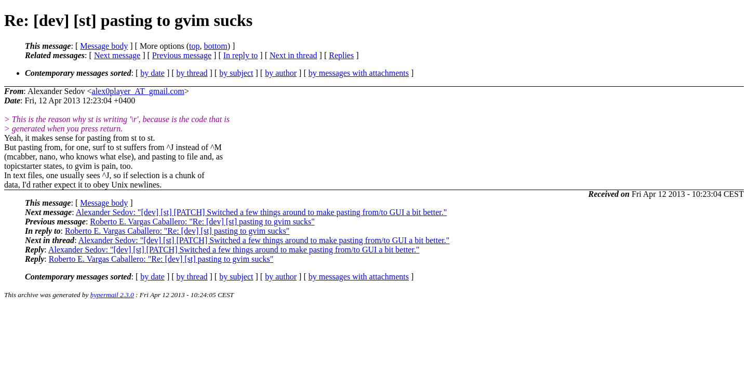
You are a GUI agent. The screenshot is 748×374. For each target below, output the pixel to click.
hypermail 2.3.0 (112, 295)
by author (281, 73)
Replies (341, 55)
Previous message (181, 55)
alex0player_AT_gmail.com (138, 91)
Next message (117, 55)
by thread (192, 73)
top (194, 46)
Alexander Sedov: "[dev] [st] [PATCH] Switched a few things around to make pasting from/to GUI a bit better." (261, 212)
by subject (236, 73)
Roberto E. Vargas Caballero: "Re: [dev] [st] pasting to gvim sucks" (202, 221)
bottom (215, 46)
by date (152, 73)
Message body (104, 46)
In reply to (240, 55)
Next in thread (293, 55)
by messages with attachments (359, 73)
